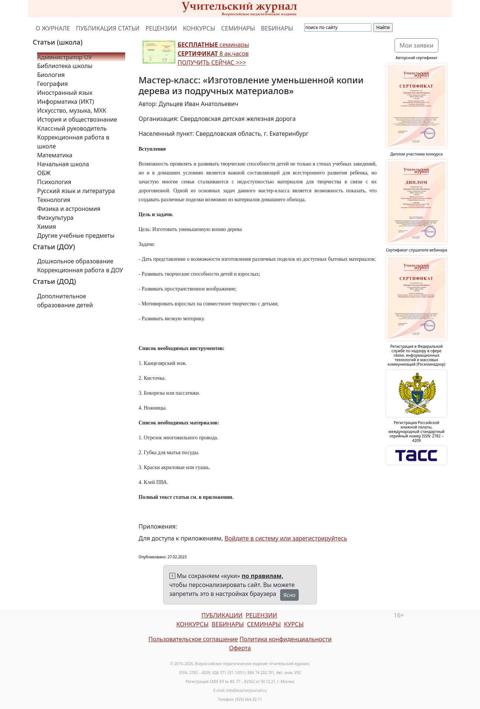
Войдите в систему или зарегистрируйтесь (285, 538)
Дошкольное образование (75, 261)
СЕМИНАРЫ (238, 28)
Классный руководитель (72, 128)
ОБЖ (44, 173)
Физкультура (55, 218)
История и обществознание (77, 119)
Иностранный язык (65, 93)
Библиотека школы (65, 66)
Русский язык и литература (76, 191)
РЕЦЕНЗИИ (161, 28)
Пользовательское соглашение (193, 639)
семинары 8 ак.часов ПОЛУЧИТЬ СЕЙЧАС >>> (213, 54)
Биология (51, 75)
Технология (53, 200)
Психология (54, 182)
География (52, 84)
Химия (46, 226)
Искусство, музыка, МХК (71, 110)
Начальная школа (63, 164)
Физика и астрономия (68, 209)
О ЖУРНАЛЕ (53, 28)
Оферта (240, 648)
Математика (54, 155)
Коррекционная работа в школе (73, 141)
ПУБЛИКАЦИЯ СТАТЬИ (108, 28)
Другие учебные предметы (75, 235)
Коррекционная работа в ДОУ (80, 270)
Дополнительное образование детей (65, 300)
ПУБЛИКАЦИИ (222, 615)
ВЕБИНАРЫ (277, 28)
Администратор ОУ (64, 57)
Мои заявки (416, 45)
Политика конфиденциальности (286, 639)
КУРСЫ (294, 624)
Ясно (289, 595)
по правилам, (262, 576)
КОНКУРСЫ (199, 28)
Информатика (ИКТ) (65, 101)
